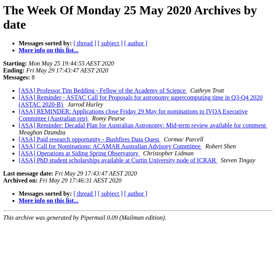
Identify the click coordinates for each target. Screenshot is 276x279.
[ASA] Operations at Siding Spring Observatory (79, 153)
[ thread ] (84, 43)
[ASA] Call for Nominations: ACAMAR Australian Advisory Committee (110, 146)
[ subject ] (110, 43)
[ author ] (136, 43)
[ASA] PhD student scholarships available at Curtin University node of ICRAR (118, 160)
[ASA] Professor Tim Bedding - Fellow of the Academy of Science (103, 90)
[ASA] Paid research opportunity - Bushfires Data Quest (90, 139)
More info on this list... (49, 50)
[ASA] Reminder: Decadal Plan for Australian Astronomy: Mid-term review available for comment (143, 125)
